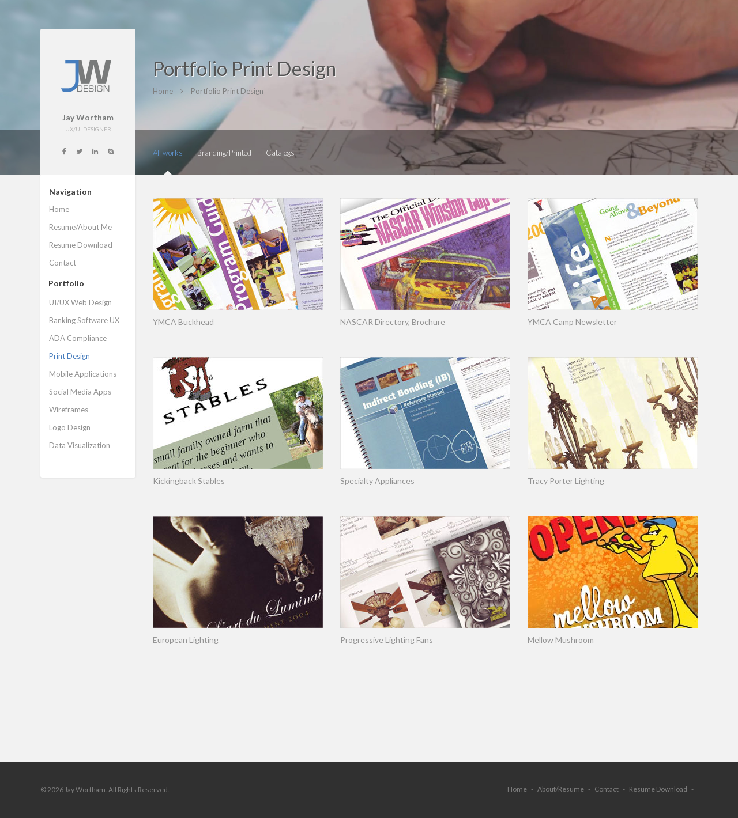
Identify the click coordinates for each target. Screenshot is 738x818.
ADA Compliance (78, 338)
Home (59, 209)
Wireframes (68, 409)
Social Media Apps (80, 391)
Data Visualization (79, 445)
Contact (62, 262)
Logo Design (70, 427)
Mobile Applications (82, 373)
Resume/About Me (80, 227)
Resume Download (80, 244)
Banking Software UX (84, 320)
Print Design (69, 356)
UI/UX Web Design (80, 302)
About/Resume (560, 789)
